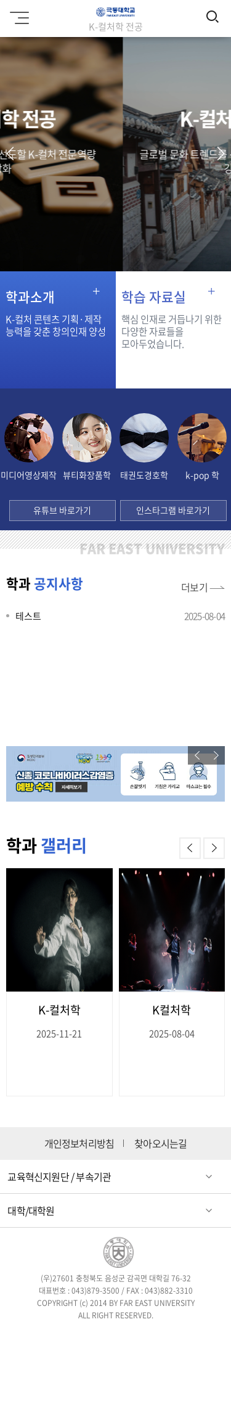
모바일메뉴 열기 (17, 13)
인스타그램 (115, 1338)
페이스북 (45, 1338)
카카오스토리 (115, 1366)
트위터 (80, 1338)
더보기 (194, 587)
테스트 (28, 616)
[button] (220, 153)
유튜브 (187, 1338)
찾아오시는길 (160, 1143)
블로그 (151, 1338)
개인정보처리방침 (79, 1143)
